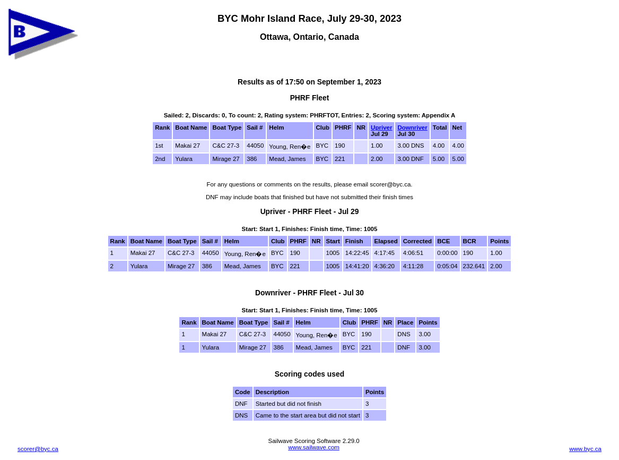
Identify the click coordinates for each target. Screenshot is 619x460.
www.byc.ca (585, 449)
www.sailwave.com (313, 447)
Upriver (381, 127)
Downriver (412, 127)
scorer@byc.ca (38, 449)
